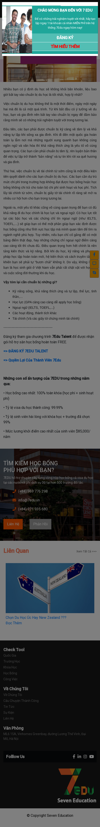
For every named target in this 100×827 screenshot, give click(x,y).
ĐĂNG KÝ (65, 37)
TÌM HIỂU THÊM (65, 46)
